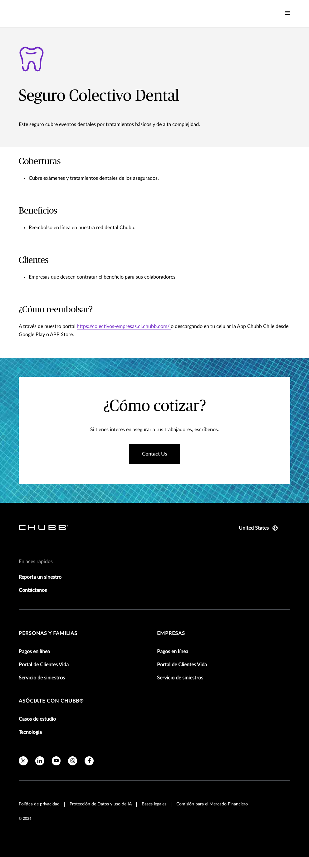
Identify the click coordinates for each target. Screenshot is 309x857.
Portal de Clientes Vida (44, 664)
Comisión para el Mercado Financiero (212, 804)
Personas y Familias (48, 633)
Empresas (171, 633)
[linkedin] (39, 760)
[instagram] (72, 760)
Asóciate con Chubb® (51, 700)
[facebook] (89, 760)
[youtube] (56, 760)
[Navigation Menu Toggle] (287, 13)
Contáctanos (33, 590)
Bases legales (154, 804)
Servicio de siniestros (42, 677)
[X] (23, 760)
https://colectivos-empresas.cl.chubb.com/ (124, 326)
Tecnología (30, 732)
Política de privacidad (39, 804)
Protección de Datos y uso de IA (101, 804)
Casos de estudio (37, 719)
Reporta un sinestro (40, 577)
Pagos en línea (34, 651)
